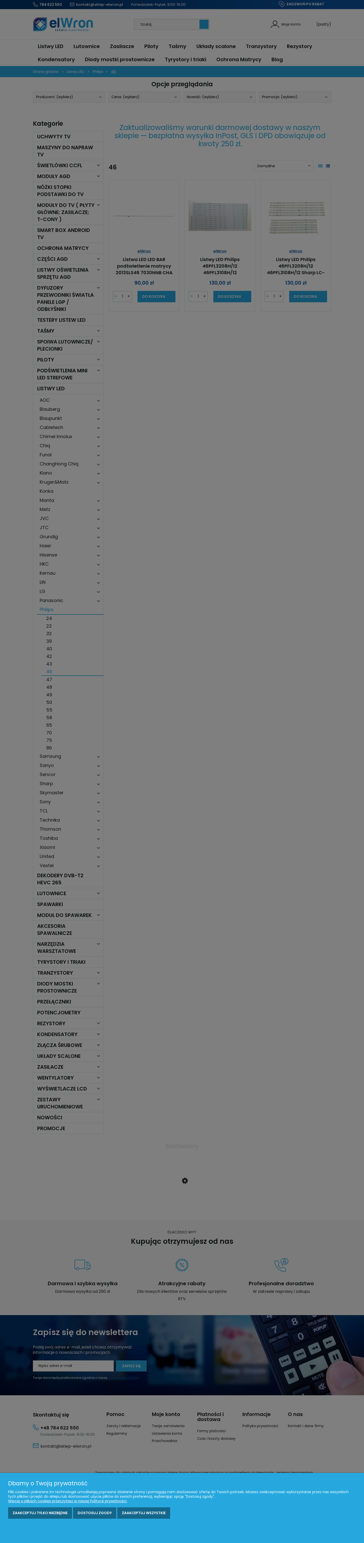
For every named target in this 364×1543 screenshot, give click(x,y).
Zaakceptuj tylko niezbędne (40, 1512)
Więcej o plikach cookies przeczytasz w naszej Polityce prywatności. (67, 1501)
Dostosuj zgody (95, 1512)
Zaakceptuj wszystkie (144, 1512)
